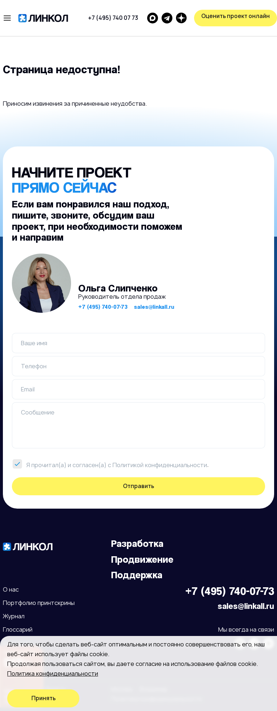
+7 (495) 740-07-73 (103, 306)
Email (28, 389)
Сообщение (37, 412)
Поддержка (136, 575)
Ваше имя (34, 343)
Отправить (138, 486)
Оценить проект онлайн (235, 16)
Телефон (34, 366)
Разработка (137, 543)
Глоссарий (17, 629)
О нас (11, 589)
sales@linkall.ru (154, 306)
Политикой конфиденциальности (160, 465)
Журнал (14, 616)
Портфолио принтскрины (39, 603)
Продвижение (142, 559)
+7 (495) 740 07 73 (113, 18)
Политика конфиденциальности (52, 673)
